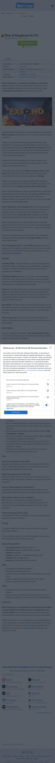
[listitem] (27, 380)
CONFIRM (16, 412)
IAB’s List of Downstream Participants (32, 370)
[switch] (47, 384)
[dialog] (27, 381)
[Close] (51, 348)
